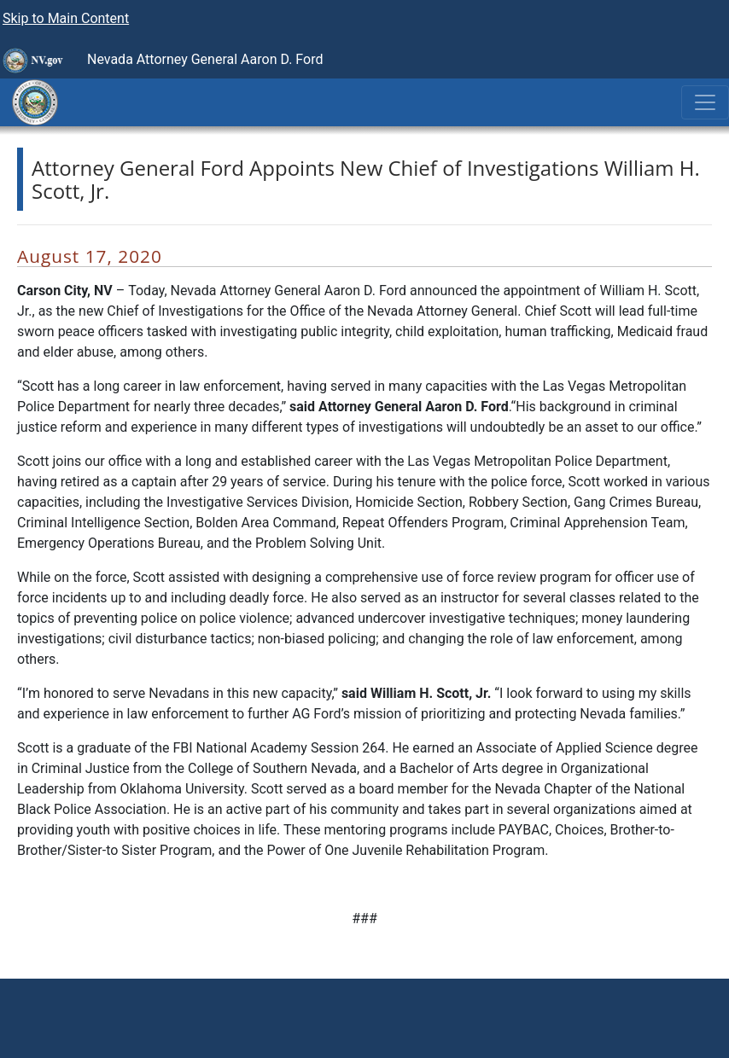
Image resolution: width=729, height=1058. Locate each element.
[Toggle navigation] (705, 102)
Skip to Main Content (66, 18)
